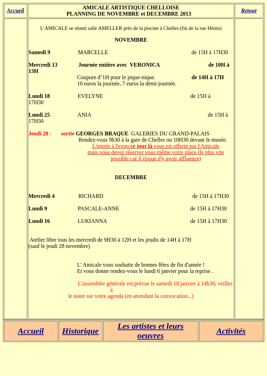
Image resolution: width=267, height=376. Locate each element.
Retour (249, 11)
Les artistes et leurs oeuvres (151, 330)
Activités (231, 330)
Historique (80, 330)
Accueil (15, 11)
